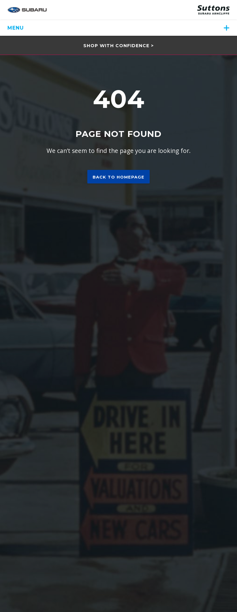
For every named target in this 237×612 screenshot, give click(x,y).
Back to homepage (118, 177)
